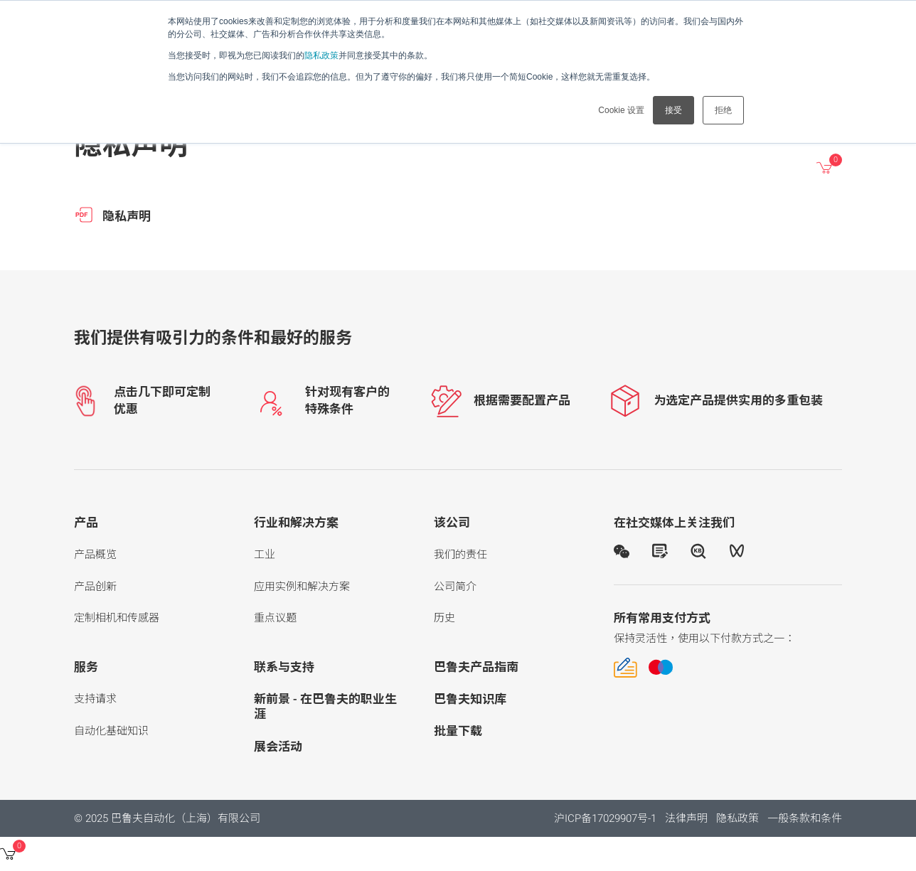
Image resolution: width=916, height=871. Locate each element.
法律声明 (686, 818)
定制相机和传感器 (116, 617)
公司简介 (455, 586)
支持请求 (95, 699)
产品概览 (95, 554)
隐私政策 (321, 55)
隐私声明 (112, 215)
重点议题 (275, 617)
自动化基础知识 (111, 731)
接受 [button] (673, 110)
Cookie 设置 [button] (621, 110)
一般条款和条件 (804, 818)
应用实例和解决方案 (302, 586)
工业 (264, 554)
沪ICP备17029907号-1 (605, 818)
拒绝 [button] (723, 110)
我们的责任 (460, 554)
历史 (444, 617)
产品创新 (95, 586)
